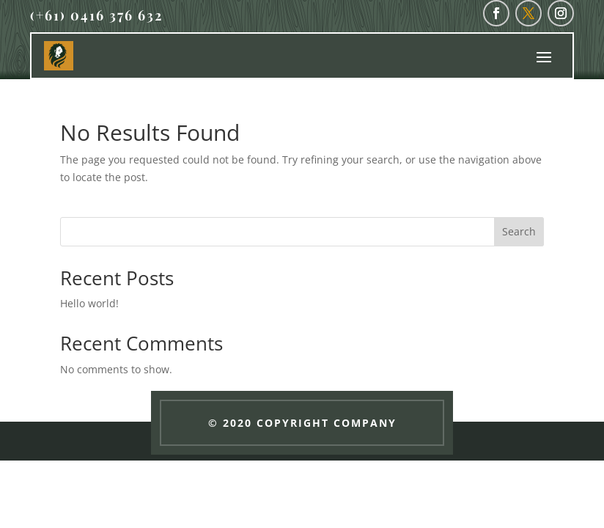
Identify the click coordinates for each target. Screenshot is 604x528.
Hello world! (89, 303)
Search (519, 231)
